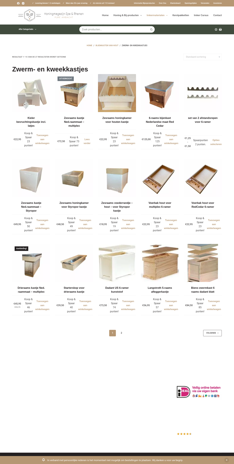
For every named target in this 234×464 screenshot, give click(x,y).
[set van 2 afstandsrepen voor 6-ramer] (203, 93)
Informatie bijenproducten (144, 3)
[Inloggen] (216, 29)
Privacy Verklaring (77, 391)
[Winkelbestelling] (202, 57)
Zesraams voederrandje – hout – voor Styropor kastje (117, 207)
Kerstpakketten (180, 15)
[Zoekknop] (151, 29)
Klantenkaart (175, 3)
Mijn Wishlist (128, 382)
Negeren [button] (226, 460)
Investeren (217, 3)
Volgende (212, 333)
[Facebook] (18, 3)
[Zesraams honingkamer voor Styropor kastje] (74, 178)
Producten (127, 374)
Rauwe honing (75, 408)
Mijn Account (128, 378)
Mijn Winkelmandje (132, 386)
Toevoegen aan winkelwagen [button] (42, 139)
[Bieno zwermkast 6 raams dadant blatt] (203, 263)
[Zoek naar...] (113, 29)
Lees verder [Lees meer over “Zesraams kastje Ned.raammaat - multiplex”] (87, 141)
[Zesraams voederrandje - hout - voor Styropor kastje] (117, 178)
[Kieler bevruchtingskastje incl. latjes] (31, 93)
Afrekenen (127, 391)
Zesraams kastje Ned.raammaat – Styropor (31, 207)
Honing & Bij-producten (128, 15)
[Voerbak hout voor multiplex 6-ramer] (160, 178)
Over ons (162, 3)
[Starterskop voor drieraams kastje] (74, 263)
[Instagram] (23, 3)
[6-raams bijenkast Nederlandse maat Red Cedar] (160, 93)
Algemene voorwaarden (80, 395)
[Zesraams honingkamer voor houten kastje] (117, 93)
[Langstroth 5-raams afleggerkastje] (160, 263)
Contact (217, 15)
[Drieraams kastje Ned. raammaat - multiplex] (31, 263)
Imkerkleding (74, 412)
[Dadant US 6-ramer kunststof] (117, 263)
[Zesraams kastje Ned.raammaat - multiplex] (74, 93)
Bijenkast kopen (76, 399)
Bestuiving (73, 386)
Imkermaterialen (158, 15)
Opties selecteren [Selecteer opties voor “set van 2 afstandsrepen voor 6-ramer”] (216, 142)
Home (105, 15)
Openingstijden (191, 3)
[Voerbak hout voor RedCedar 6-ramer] (203, 178)
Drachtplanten (75, 378)
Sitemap (71, 417)
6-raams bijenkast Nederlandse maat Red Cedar (160, 122)
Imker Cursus (201, 15)
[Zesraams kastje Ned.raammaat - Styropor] (31, 178)
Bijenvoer (72, 404)
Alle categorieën (28, 29)
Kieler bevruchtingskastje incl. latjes (31, 122)
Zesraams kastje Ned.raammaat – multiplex (74, 122)
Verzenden (205, 3)
